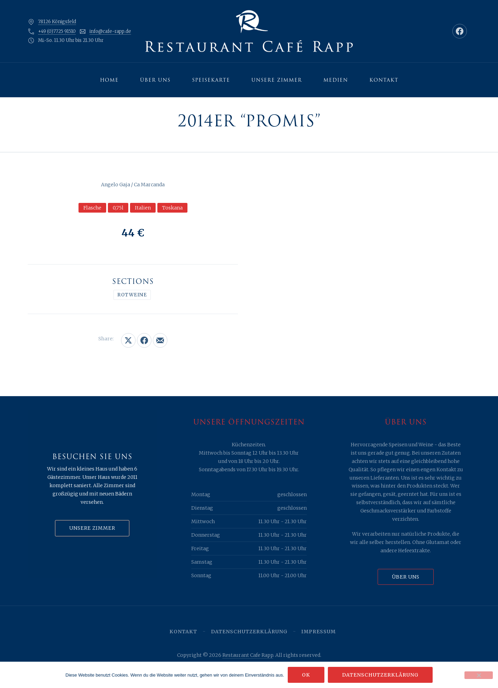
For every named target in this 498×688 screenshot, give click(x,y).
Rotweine (132, 295)
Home (109, 80)
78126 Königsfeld (57, 22)
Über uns (155, 80)
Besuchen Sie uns (92, 456)
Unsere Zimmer (276, 80)
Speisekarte (211, 80)
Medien (335, 80)
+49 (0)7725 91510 (57, 31)
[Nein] (478, 675)
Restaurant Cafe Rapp (247, 655)
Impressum (318, 631)
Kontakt (383, 80)
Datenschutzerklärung (249, 631)
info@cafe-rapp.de (110, 31)
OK (306, 675)
